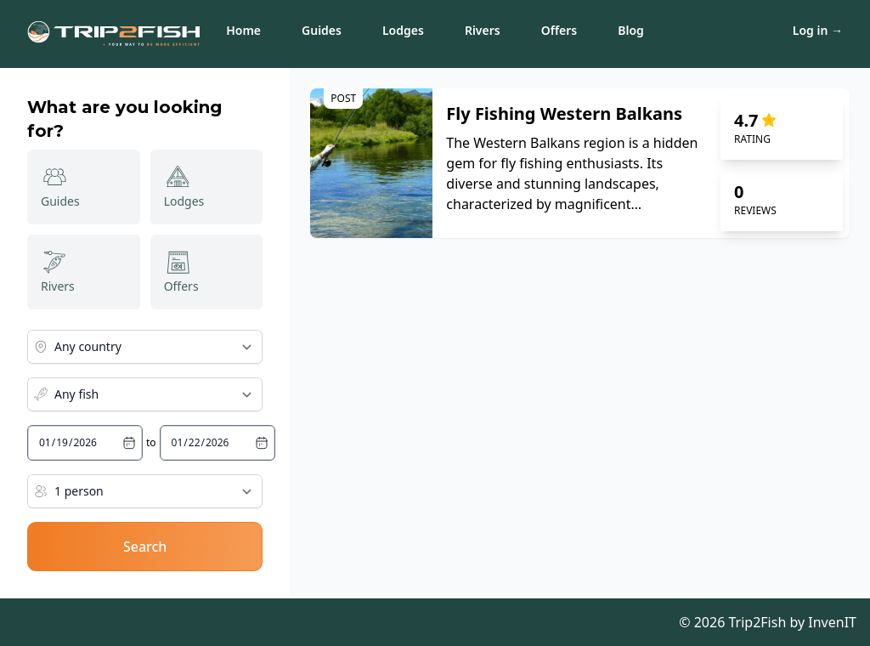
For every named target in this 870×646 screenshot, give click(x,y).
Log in (818, 30)
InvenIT (832, 622)
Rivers (482, 30)
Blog (631, 30)
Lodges (403, 30)
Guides (322, 30)
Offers (559, 30)
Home (243, 30)
